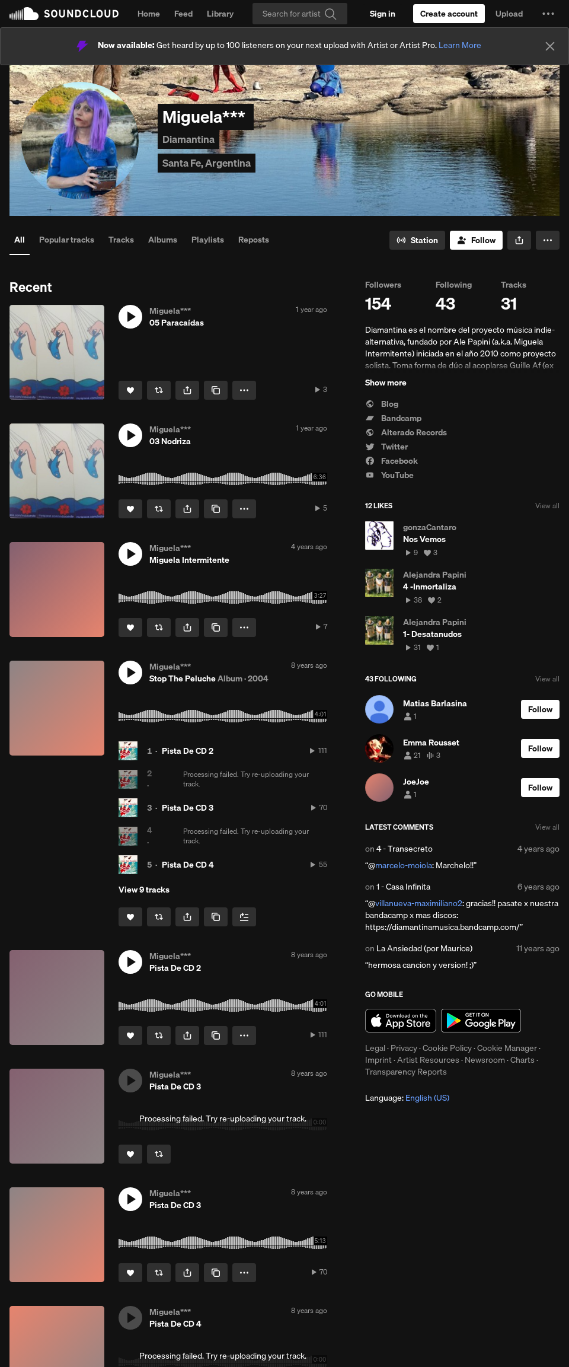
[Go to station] (417, 240)
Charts (522, 1059)
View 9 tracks (144, 889)
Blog (381, 403)
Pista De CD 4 (188, 864)
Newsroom (485, 1059)
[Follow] (476, 240)
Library (220, 13)
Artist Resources (428, 1059)
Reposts (253, 239)
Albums (162, 239)
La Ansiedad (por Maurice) (424, 948)
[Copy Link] (216, 390)
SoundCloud (64, 13)
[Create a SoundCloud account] (449, 13)
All (19, 239)
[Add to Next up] (244, 916)
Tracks (121, 239)
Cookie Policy (447, 1047)
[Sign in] (382, 13)
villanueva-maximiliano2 (418, 903)
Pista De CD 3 (187, 807)
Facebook (391, 460)
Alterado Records (406, 432)
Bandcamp (393, 418)
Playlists (207, 239)
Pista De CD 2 (187, 750)
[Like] (130, 390)
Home (149, 13)
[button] (548, 13)
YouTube (389, 475)
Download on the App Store (400, 1021)
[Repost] (159, 390)
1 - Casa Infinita (403, 886)
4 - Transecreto (404, 848)
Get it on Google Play (481, 1021)
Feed (183, 13)
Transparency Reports (406, 1071)
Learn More (460, 45)
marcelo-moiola (403, 865)
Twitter (386, 446)
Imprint (378, 1059)
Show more (386, 382)
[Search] (299, 13)
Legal (375, 1047)
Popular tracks (66, 239)
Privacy (404, 1047)
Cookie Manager (507, 1047)
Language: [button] (407, 1097)
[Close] (550, 46)
